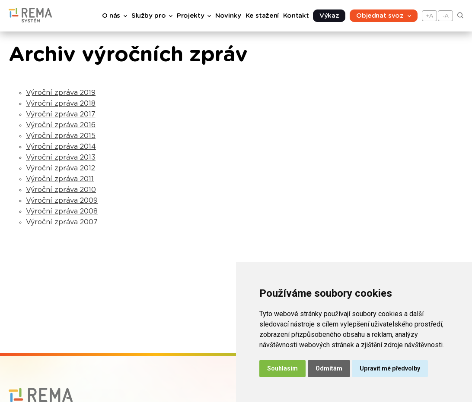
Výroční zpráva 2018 (61, 103)
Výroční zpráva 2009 (62, 200)
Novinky (228, 16)
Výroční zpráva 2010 (61, 189)
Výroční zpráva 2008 (62, 211)
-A (445, 16)
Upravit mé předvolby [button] (390, 368)
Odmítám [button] (329, 368)
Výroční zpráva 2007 (62, 222)
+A (430, 16)
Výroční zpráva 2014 (61, 146)
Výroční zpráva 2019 (61, 92)
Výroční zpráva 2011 (60, 179)
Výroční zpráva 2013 (61, 157)
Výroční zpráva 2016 (61, 125)
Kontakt (296, 16)
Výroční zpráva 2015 (61, 135)
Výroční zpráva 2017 (61, 114)
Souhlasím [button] (282, 368)
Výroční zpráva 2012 (60, 168)
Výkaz (329, 16)
